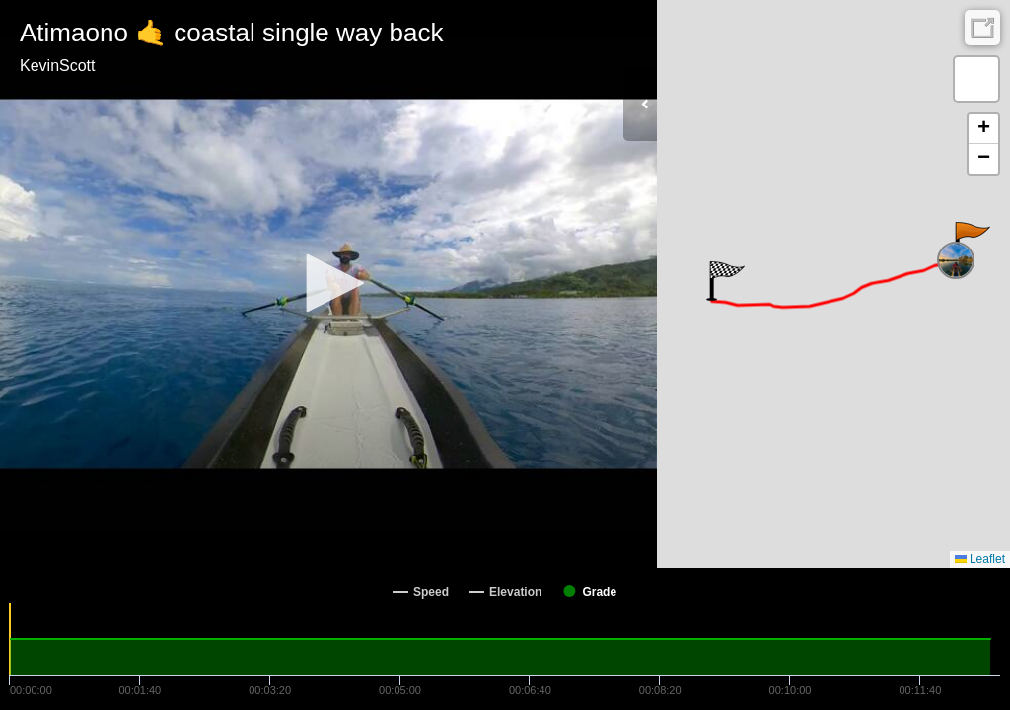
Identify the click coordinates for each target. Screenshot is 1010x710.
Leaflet (980, 559)
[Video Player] (328, 284)
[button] (328, 283)
